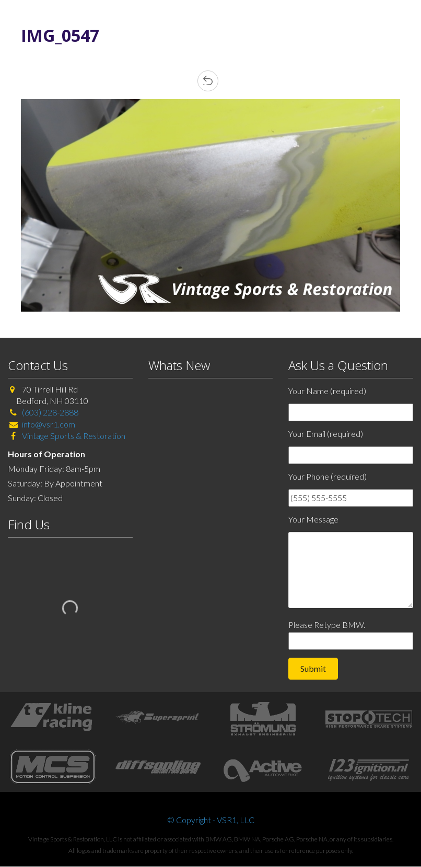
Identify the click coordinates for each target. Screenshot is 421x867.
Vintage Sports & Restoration (72, 436)
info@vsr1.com (48, 424)
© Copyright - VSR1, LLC (210, 820)
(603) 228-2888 (50, 412)
